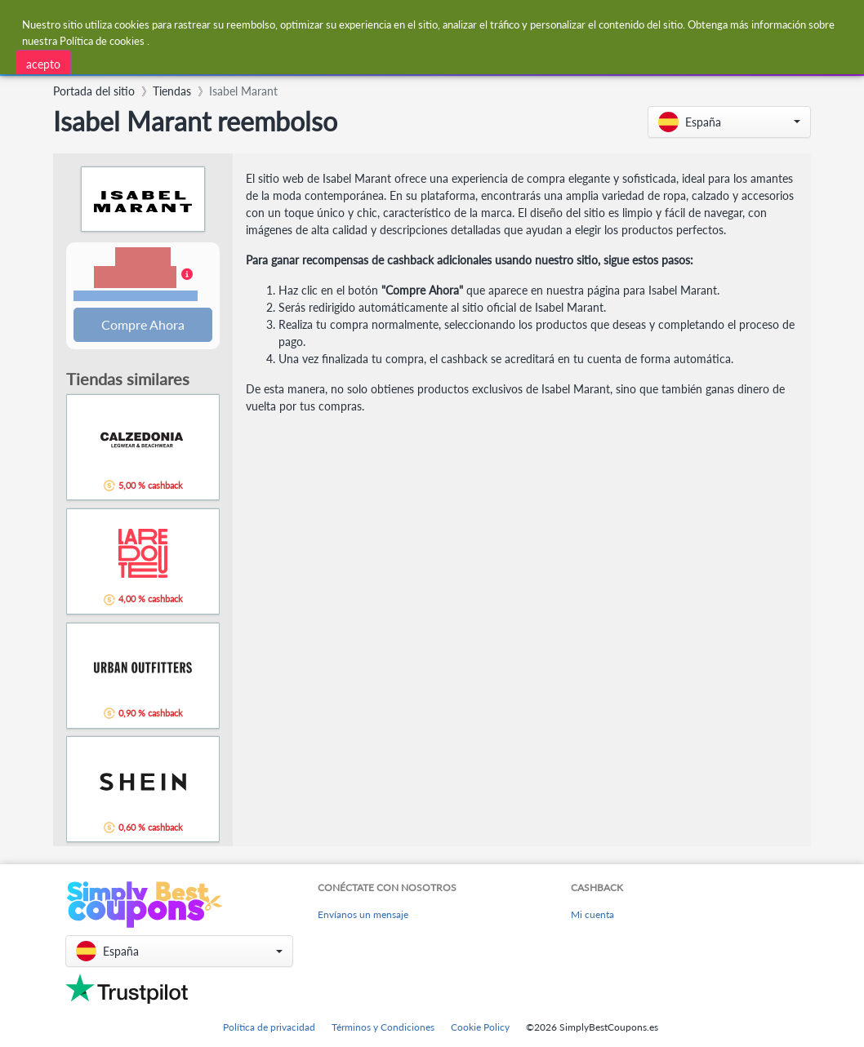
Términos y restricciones (135, 296)
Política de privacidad (269, 1027)
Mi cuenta (592, 914)
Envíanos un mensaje (363, 914)
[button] (729, 122)
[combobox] (261, 63)
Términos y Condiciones (383, 1027)
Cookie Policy (480, 1027)
